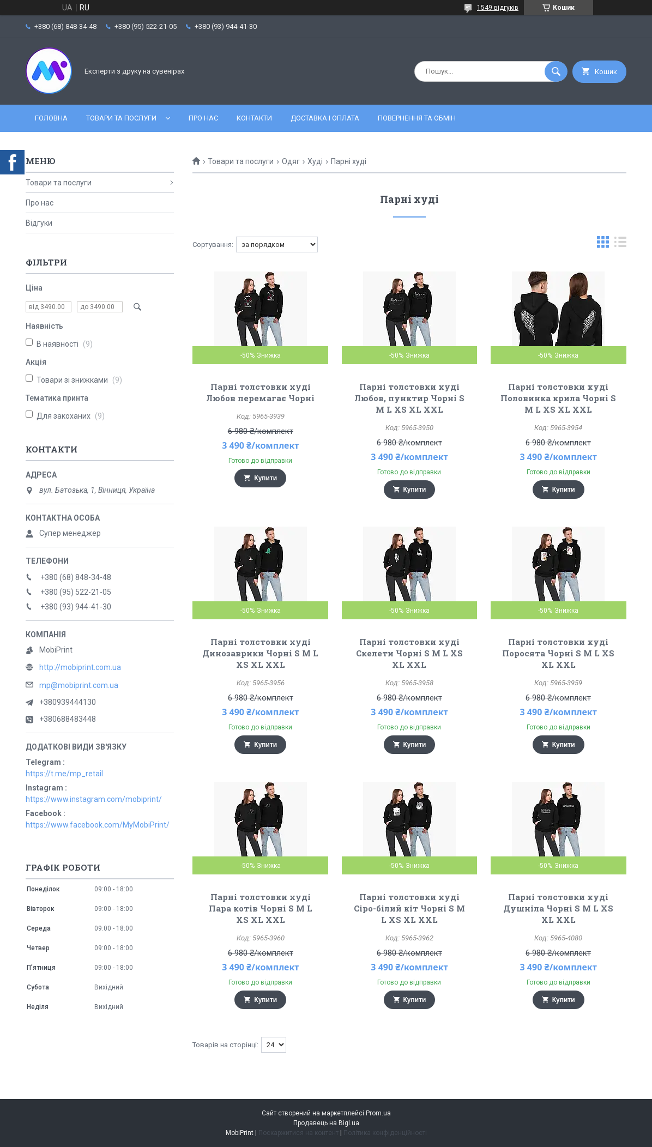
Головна (51, 118)
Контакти (254, 118)
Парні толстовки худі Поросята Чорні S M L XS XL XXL (558, 653)
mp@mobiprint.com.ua (78, 685)
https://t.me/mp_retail (64, 773)
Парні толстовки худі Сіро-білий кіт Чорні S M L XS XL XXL (409, 908)
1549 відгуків (497, 7)
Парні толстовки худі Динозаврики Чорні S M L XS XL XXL (260, 653)
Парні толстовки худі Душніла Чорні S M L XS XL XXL (558, 908)
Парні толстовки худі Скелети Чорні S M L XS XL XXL (409, 653)
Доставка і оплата (325, 118)
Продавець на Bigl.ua (326, 1123)
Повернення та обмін (417, 118)
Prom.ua (378, 1113)
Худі (315, 161)
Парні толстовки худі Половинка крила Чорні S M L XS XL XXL (558, 398)
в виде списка (620, 244)
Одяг (291, 161)
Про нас (203, 118)
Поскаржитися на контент (298, 1133)
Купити (265, 478)
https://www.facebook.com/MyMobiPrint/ (98, 824)
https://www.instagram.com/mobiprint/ (94, 799)
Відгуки (39, 223)
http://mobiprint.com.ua (80, 667)
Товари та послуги (121, 118)
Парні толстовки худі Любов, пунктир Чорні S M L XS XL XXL (409, 398)
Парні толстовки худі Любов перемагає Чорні (260, 392)
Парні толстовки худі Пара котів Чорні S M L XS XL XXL (260, 908)
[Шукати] (556, 71)
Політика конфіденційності (385, 1133)
